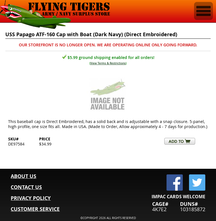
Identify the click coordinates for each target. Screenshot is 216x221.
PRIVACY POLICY (31, 198)
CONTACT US (26, 187)
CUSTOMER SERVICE (35, 209)
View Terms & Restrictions (108, 63)
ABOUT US (23, 176)
